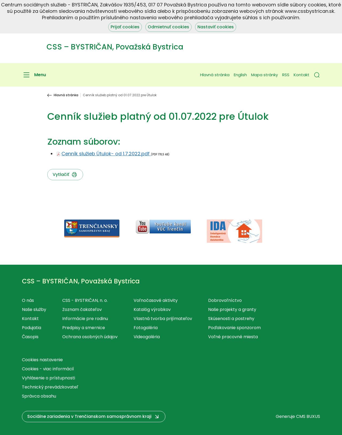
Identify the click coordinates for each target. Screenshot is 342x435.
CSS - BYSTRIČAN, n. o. (85, 300)
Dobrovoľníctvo (225, 300)
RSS (285, 75)
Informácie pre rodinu (85, 318)
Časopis (30, 337)
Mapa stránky (264, 75)
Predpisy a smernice (83, 328)
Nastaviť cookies (215, 27)
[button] (317, 75)
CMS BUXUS (308, 416)
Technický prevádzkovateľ (50, 387)
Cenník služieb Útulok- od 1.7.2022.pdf (106, 153)
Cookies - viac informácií (48, 369)
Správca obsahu (39, 396)
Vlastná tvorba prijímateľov (163, 318)
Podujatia (31, 328)
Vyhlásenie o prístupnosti (48, 378)
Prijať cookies (125, 27)
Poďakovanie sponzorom (234, 328)
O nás (28, 300)
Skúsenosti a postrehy (231, 318)
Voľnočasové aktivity (156, 300)
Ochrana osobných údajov (90, 337)
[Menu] (34, 75)
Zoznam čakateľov (82, 309)
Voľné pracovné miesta (233, 337)
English (240, 75)
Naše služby (34, 309)
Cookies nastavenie (42, 360)
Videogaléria (147, 337)
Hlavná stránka (215, 75)
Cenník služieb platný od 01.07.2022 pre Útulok (120, 95)
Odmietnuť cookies (168, 27)
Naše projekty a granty (232, 309)
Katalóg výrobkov (152, 309)
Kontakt (301, 75)
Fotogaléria (146, 328)
